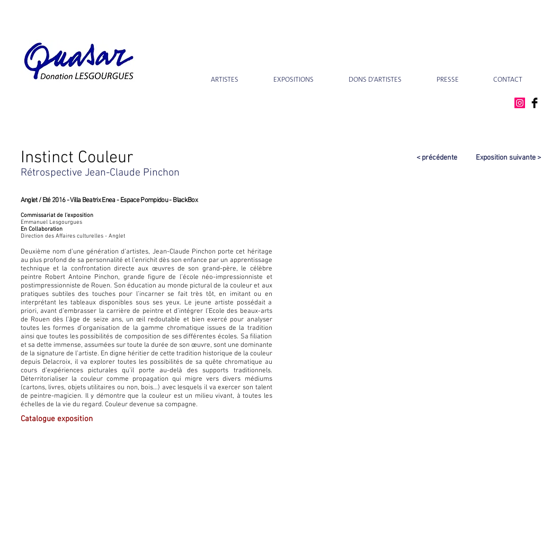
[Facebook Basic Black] (534, 103)
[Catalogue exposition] (66, 419)
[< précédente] (417, 158)
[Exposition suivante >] (502, 158)
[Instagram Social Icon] (519, 103)
